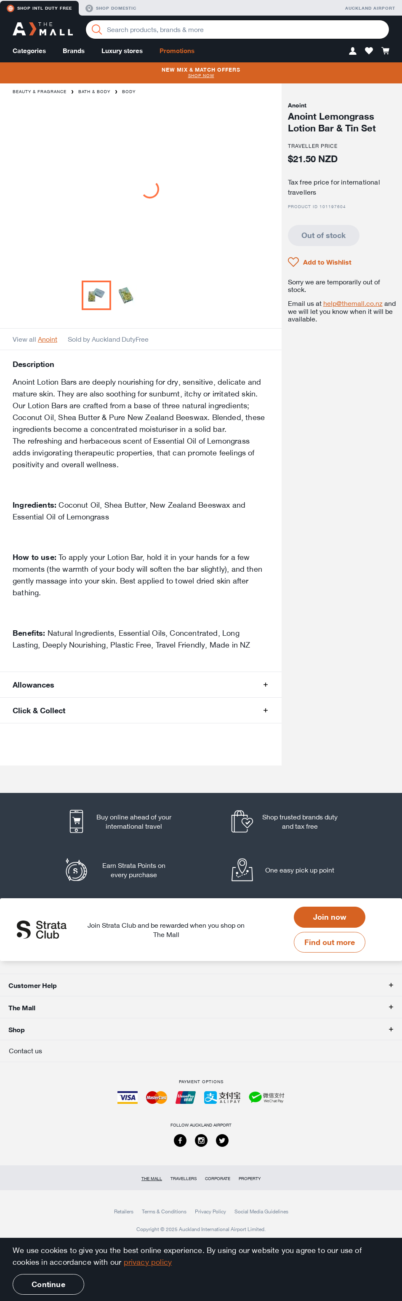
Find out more (329, 942)
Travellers (183, 1178)
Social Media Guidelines (261, 1211)
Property (250, 1178)
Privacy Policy (210, 1211)
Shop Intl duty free (39, 8)
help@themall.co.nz (353, 303)
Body (129, 91)
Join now (329, 916)
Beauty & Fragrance (40, 91)
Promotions (177, 51)
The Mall (151, 1178)
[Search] (97, 29)
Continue (48, 1284)
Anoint (47, 339)
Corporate (217, 1178)
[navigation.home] (43, 29)
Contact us (25, 1051)
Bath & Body (94, 91)
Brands (74, 51)
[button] (353, 50)
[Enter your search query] (237, 29)
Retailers (123, 1211)
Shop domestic (110, 8)
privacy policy (148, 1261)
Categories (29, 51)
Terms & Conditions (164, 1211)
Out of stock (323, 235)
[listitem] (126, 821)
